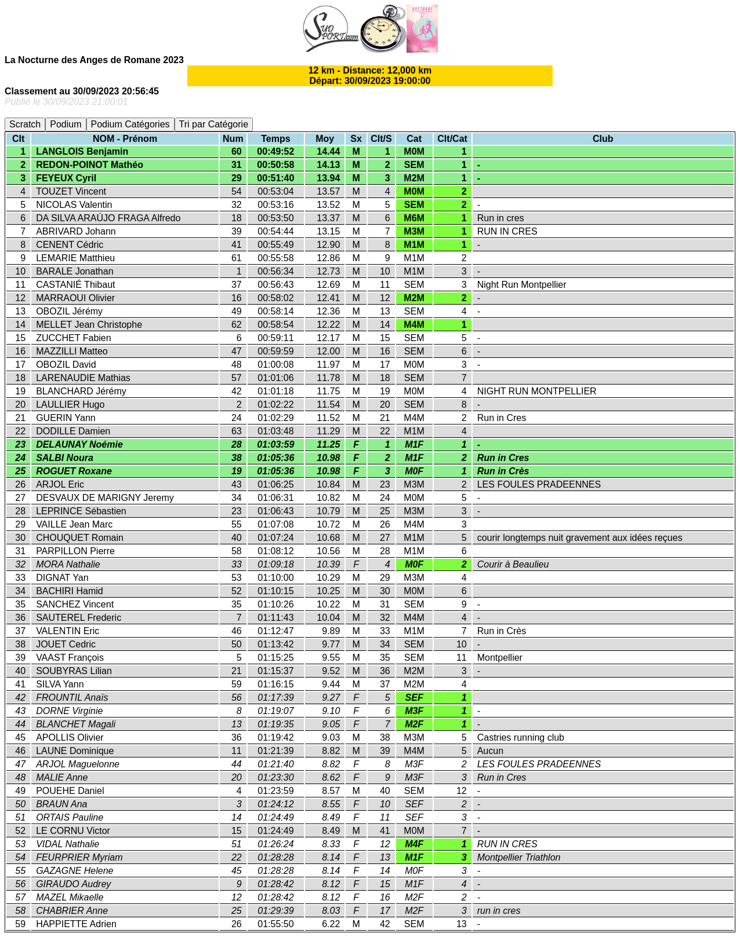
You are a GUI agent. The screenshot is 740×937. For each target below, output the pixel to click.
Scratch (25, 124)
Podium (65, 124)
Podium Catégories (130, 124)
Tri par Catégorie (213, 124)
